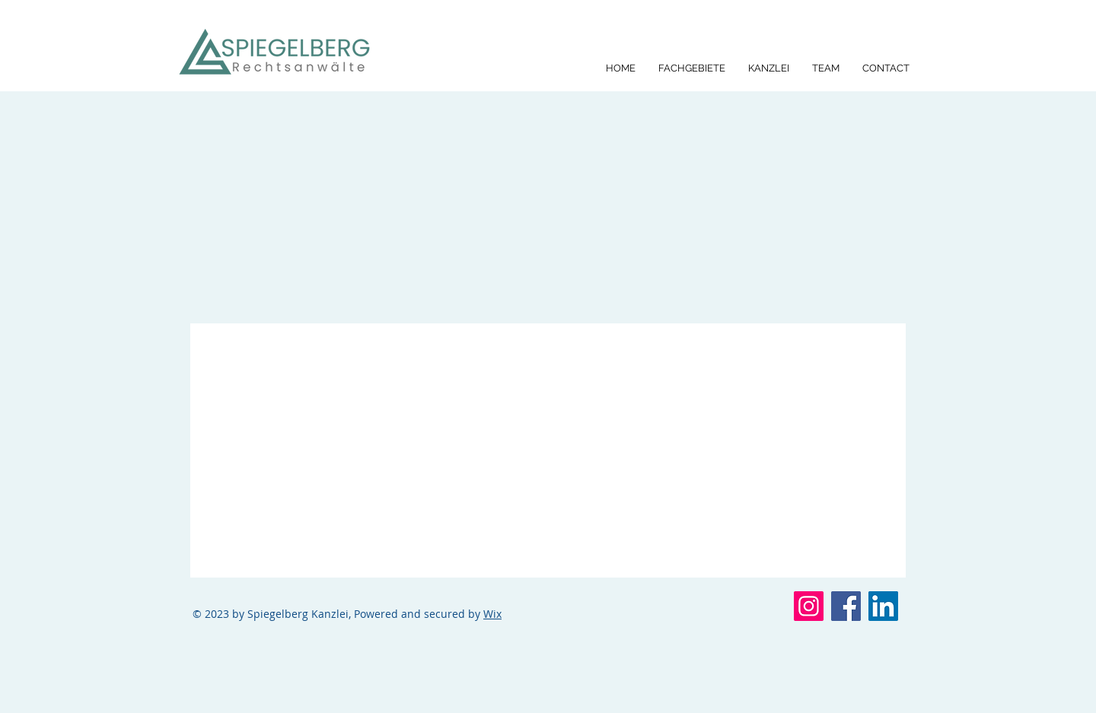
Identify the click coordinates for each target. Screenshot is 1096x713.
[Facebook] (846, 606)
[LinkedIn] (883, 606)
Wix (492, 613)
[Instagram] (809, 606)
